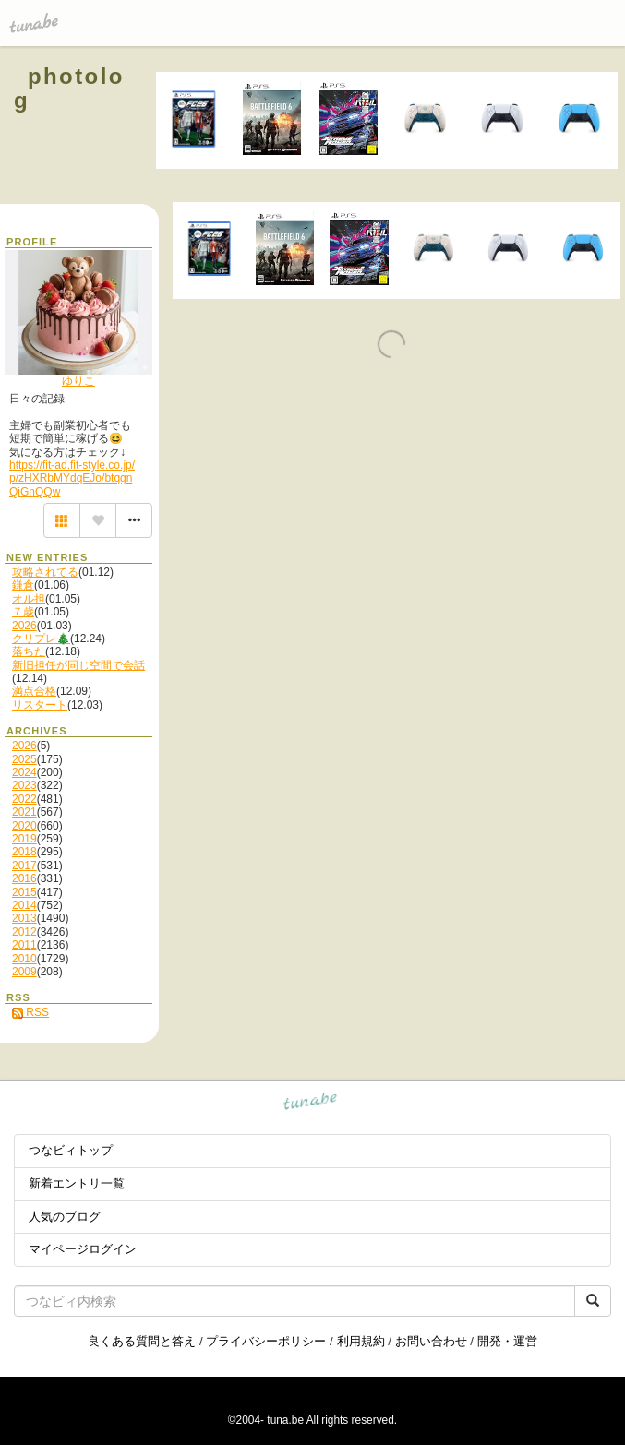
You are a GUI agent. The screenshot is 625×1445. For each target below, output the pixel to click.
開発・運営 (507, 1341)
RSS (30, 1012)
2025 (24, 759)
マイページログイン (83, 1249)
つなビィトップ (71, 1150)
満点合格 (34, 691)
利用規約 (361, 1341)
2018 (24, 851)
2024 (24, 772)
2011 (24, 944)
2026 (24, 625)
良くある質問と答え (142, 1341)
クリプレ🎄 (41, 638)
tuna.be (310, 1103)
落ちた (28, 651)
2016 (24, 878)
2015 (24, 892)
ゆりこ (78, 381)
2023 (24, 785)
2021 (24, 812)
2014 (24, 905)
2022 (24, 799)
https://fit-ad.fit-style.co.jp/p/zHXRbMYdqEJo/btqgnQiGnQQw (72, 478)
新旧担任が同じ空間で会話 (78, 665)
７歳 (23, 611)
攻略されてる (45, 572)
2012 (24, 932)
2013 (24, 918)
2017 (24, 865)
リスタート (39, 705)
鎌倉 (23, 585)
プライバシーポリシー (266, 1341)
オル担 (28, 598)
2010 (24, 958)
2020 (24, 825)
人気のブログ (65, 1217)
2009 (24, 971)
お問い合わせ (431, 1341)
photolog (69, 88)
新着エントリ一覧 (77, 1183)
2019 (24, 838)
